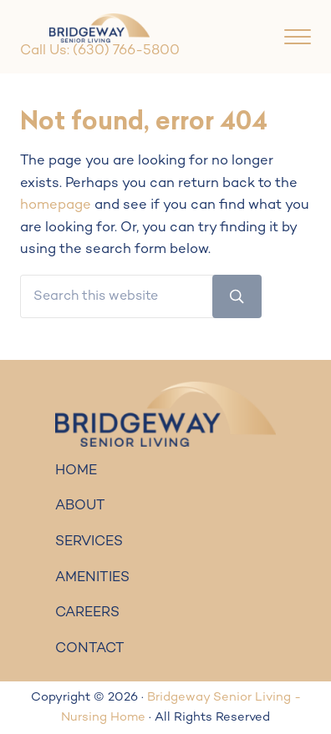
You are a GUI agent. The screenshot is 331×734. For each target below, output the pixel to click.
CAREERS (87, 612)
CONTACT (90, 648)
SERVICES (89, 541)
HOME (76, 470)
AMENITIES (92, 577)
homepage (55, 205)
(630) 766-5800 (126, 50)
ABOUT (80, 506)
